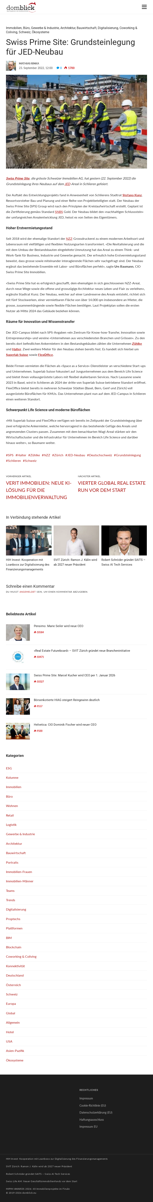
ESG (9, 768)
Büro (26, 28)
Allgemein (13, 1022)
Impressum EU (88, 1126)
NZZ (69, 238)
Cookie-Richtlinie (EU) (92, 1105)
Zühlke (35, 455)
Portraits (12, 862)
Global (10, 1013)
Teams (10, 890)
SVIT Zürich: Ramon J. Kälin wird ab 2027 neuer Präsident (39, 1166)
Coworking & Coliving (21, 956)
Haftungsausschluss (91, 1119)
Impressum (86, 1098)
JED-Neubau (76, 455)
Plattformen (14, 928)
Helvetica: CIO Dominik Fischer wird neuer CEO (65, 724)
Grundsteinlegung (128, 455)
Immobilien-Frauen (19, 872)
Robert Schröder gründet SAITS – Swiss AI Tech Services (38, 1173)
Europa (11, 1003)
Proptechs (13, 919)
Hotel (10, 1032)
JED (67, 184)
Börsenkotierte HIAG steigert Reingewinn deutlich (67, 700)
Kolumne (12, 777)
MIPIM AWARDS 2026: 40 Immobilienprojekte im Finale (38, 1188)
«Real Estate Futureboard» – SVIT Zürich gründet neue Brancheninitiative (82, 650)
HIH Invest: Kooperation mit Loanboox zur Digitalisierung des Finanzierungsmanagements (57, 1158)
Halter (22, 455)
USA (9, 1041)
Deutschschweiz (100, 455)
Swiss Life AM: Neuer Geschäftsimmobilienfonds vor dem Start (41, 1181)
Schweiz (24, 32)
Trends (10, 900)
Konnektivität (15, 966)
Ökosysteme (40, 32)
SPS (11, 455)
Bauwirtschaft (86, 28)
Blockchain (13, 947)
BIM (9, 938)
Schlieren (14, 460)
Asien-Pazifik (15, 1050)
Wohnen (12, 806)
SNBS (59, 212)
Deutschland (15, 975)
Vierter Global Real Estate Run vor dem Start (112, 486)
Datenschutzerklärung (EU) (95, 1112)
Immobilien (14, 28)
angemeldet (28, 591)
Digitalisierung (108, 28)
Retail (10, 815)
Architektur (67, 28)
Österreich (13, 985)
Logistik (11, 824)
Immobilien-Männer (19, 881)
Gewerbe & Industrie (45, 28)
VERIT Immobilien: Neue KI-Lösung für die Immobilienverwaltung (39, 490)
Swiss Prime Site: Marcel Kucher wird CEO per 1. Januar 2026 (74, 675)
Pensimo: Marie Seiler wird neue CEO (58, 626)
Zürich (58, 455)
